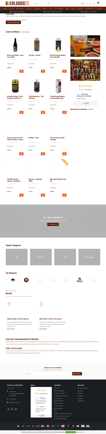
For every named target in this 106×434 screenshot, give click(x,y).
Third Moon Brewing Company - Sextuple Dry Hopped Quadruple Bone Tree (15, 181)
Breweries (99, 8)
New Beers (37, 8)
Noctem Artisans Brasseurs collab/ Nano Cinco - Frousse (15, 139)
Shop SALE (85, 73)
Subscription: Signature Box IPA (58, 180)
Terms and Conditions (59, 393)
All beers (11, 8)
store (55, 411)
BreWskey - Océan (34, 138)
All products (81, 401)
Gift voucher (80, 8)
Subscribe (77, 373)
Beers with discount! (13, 22)
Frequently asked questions (61, 396)
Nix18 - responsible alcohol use (62, 416)
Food (50, 8)
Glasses (44, 8)
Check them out (53, 224)
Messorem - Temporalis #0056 (35, 180)
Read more (11, 329)
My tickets (80, 393)
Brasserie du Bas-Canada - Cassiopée (57, 139)
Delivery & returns (58, 403)
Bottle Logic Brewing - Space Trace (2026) (15, 56)
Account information (83, 388)
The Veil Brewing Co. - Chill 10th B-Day (36, 97)
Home (5, 8)
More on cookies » (80, 432)
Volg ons (91, 109)
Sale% (67, 8)
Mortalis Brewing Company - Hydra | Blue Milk (58, 56)
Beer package (58, 8)
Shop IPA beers (85, 50)
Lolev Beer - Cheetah (34, 55)
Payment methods (58, 401)
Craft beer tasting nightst (60, 418)
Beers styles (19, 8)
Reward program (58, 408)
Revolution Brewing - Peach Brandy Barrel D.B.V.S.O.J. (15, 97)
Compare (80, 398)
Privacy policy (57, 398)
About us (56, 388)
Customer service (90, 8)
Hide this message (70, 432)
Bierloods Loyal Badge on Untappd (63, 413)
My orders (80, 391)
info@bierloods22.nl (14, 402)
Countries (28, 8)
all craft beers (25, 32)
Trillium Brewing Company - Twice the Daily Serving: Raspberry (57, 98)
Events (72, 8)
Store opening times (59, 391)
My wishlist (80, 396)
